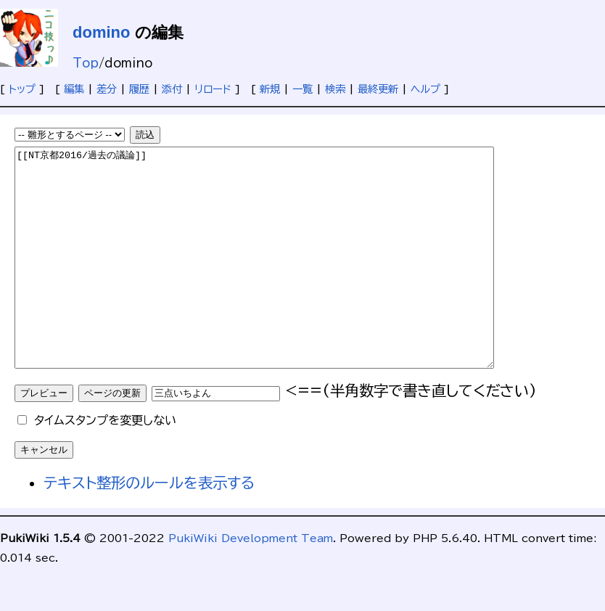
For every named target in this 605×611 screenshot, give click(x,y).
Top (86, 63)
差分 (106, 88)
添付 (172, 88)
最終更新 (378, 88)
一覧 (302, 88)
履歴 (139, 88)
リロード (212, 88)
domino (101, 32)
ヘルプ (425, 88)
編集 (74, 88)
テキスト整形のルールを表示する (149, 526)
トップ (22, 88)
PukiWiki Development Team (250, 581)
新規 (270, 88)
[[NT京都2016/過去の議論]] (283, 279)
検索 (335, 88)
